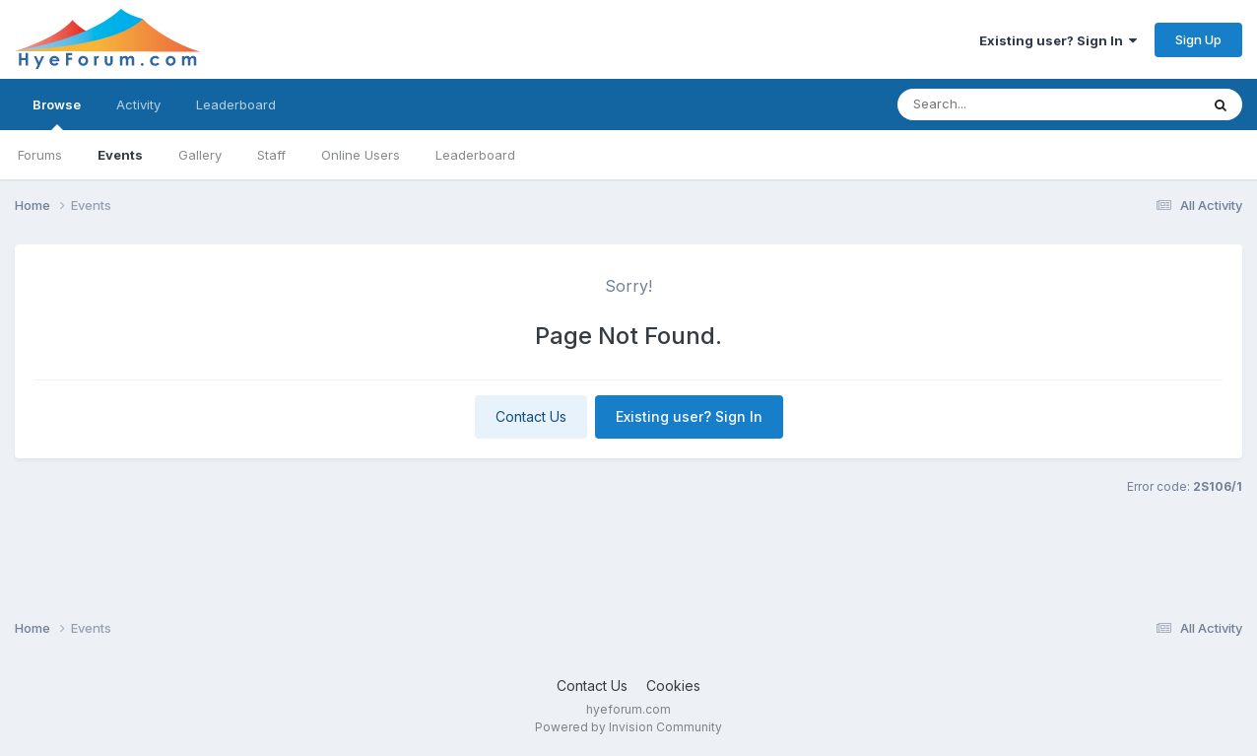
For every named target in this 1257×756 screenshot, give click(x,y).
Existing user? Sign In (1058, 40)
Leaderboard (475, 155)
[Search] (1009, 104)
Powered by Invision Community (628, 727)
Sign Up (1198, 39)
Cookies (673, 685)
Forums (40, 155)
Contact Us (531, 416)
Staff (271, 155)
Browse (57, 113)
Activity (138, 104)
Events (120, 155)
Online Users (360, 155)
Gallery (200, 155)
